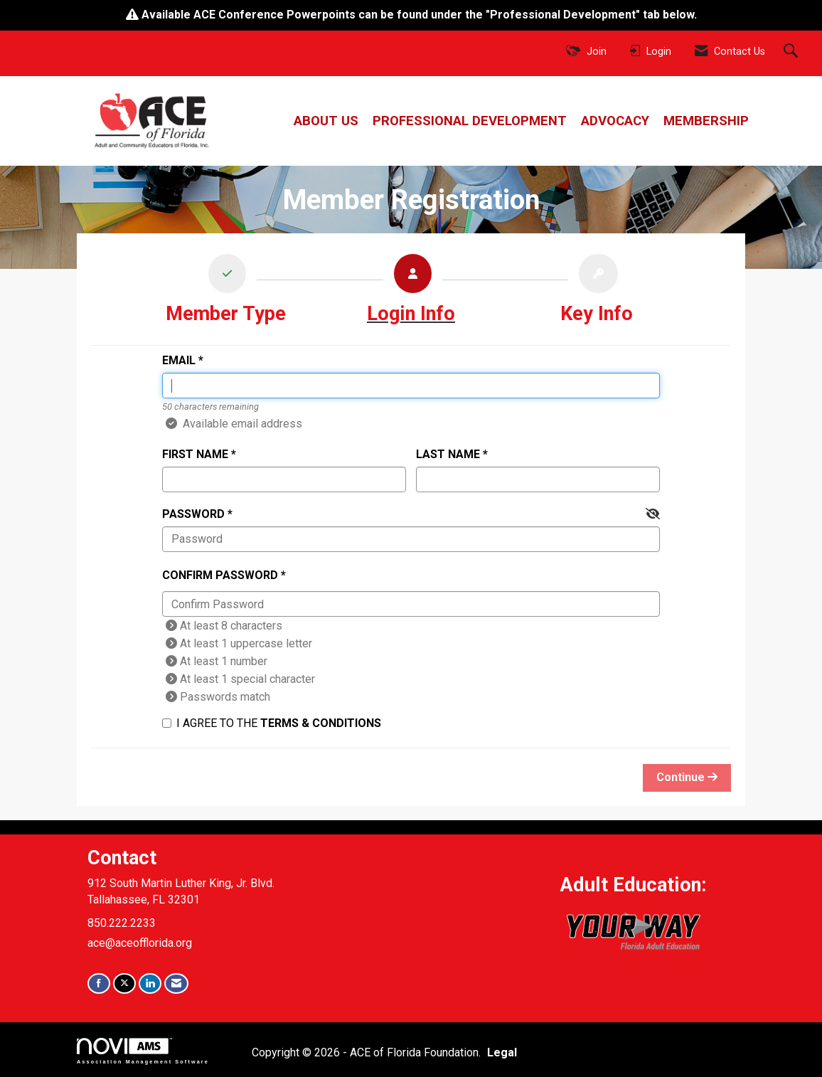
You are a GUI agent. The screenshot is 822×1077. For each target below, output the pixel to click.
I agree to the (271, 723)
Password (193, 514)
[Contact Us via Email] (176, 983)
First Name (195, 454)
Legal (502, 1052)
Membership (706, 121)
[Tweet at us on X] (124, 983)
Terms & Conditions (320, 723)
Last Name (448, 454)
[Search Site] (792, 52)
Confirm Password (220, 575)
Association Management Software (143, 1051)
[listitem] (226, 292)
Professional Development (470, 121)
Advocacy (615, 121)
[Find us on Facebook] (98, 983)
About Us (326, 121)
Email (179, 360)
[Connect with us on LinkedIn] (150, 983)
